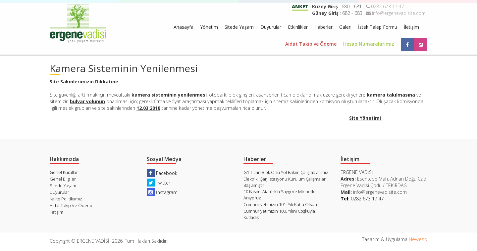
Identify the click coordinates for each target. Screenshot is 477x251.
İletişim (411, 27)
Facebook (162, 173)
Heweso (418, 239)
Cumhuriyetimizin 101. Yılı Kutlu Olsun (280, 204)
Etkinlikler (298, 27)
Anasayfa (183, 27)
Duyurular (270, 27)
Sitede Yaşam (239, 27)
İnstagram (162, 192)
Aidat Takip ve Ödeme (311, 44)
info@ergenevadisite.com (396, 13)
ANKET (300, 6)
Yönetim (209, 27)
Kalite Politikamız (66, 199)
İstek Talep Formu (377, 27)
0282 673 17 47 (385, 6)
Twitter (158, 183)
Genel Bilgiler (63, 179)
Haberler (323, 27)
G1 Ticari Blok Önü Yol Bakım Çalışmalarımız (285, 172)
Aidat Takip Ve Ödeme (71, 205)
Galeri (345, 27)
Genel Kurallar (64, 172)
